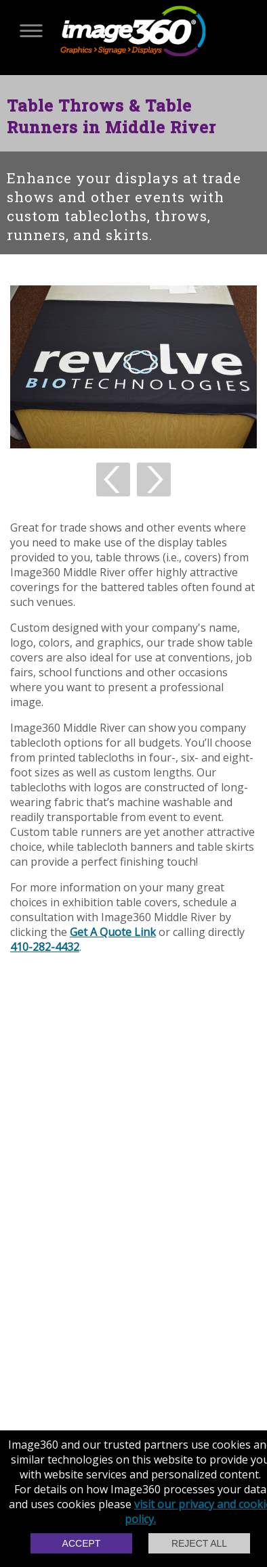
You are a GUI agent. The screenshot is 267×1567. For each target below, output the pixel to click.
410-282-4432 (44, 946)
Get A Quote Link (113, 932)
